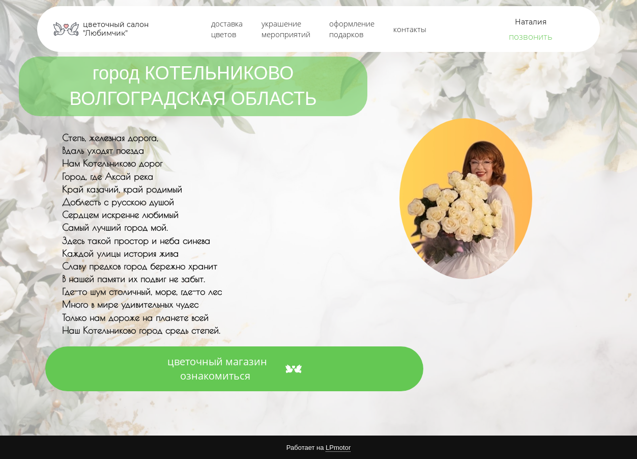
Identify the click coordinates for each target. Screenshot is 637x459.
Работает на (318, 448)
